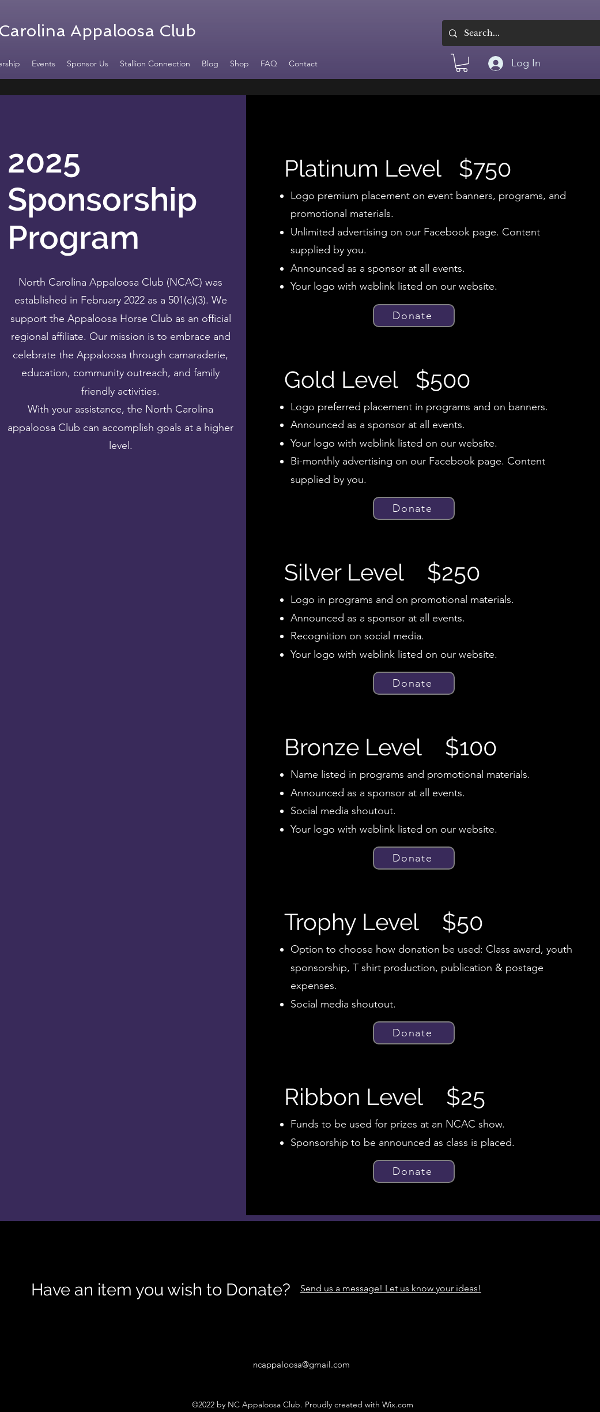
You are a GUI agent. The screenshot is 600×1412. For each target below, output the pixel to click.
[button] (462, 63)
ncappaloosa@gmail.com (301, 1364)
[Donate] (414, 315)
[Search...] (529, 33)
